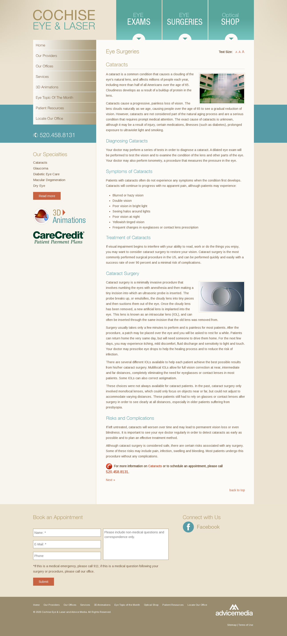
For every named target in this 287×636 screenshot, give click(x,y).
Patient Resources (172, 604)
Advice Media (79, 612)
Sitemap (231, 625)
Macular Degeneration (49, 180)
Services (85, 604)
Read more (47, 196)
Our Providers (52, 604)
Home (36, 604)
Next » (110, 480)
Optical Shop (151, 604)
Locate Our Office (197, 604)
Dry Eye (39, 186)
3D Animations (102, 604)
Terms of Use (245, 625)
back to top (237, 490)
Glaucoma (40, 168)
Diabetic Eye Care (46, 174)
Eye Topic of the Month (127, 604)
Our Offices (70, 604)
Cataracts (40, 162)
